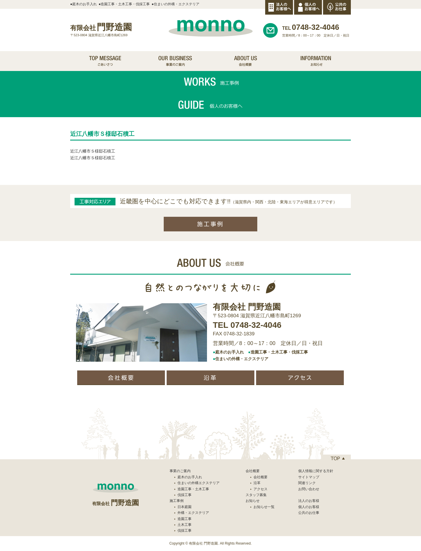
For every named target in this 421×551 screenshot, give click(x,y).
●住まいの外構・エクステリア (175, 4)
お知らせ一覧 (264, 507)
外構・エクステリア (193, 513)
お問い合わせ (308, 489)
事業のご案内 (180, 471)
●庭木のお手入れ (83, 4)
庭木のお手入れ (189, 477)
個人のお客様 (308, 507)
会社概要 (260, 477)
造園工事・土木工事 (193, 489)
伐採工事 (184, 495)
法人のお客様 (308, 501)
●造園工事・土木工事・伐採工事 (124, 4)
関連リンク (307, 483)
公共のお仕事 (308, 513)
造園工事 (184, 519)
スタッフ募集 (256, 495)
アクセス (260, 489)
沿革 (256, 483)
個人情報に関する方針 (315, 471)
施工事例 (177, 501)
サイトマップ (308, 477)
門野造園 (101, 27)
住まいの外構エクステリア (198, 483)
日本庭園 (184, 507)
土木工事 (184, 525)
